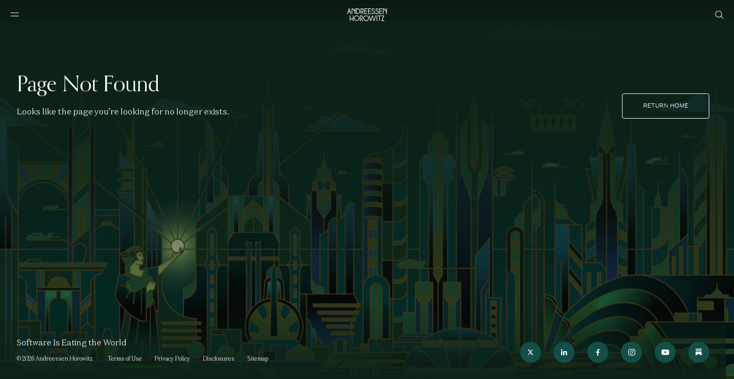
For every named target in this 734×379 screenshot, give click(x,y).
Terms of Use (125, 358)
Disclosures (219, 358)
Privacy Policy (172, 358)
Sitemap (257, 358)
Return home (665, 105)
